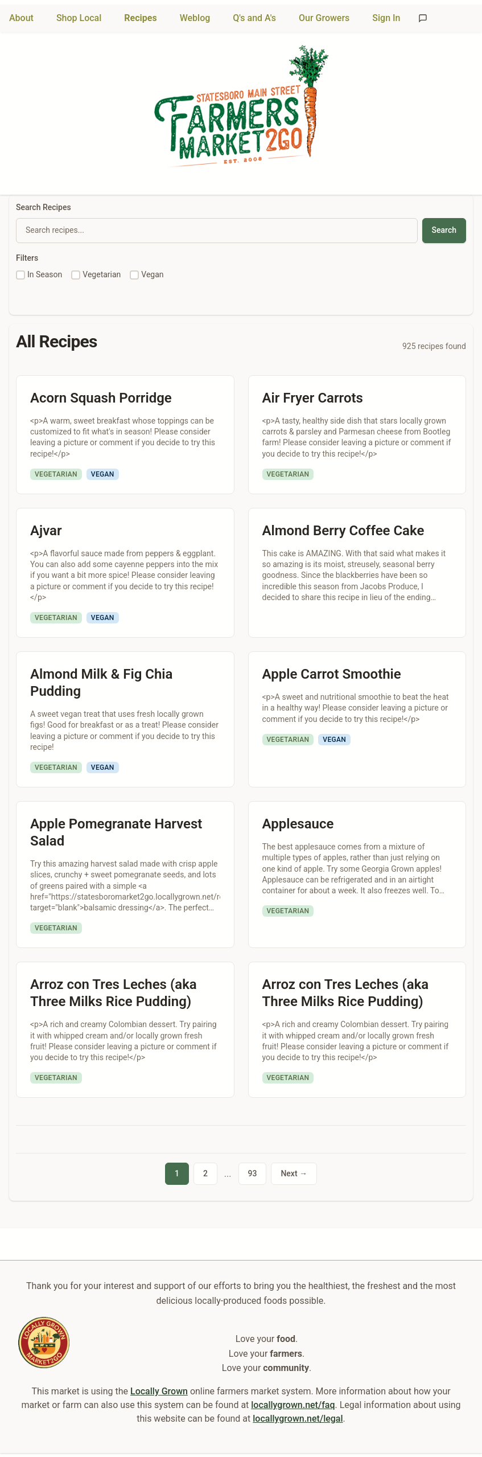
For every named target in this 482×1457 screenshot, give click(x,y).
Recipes (140, 18)
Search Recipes (43, 207)
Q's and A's (254, 18)
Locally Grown (159, 1390)
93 (252, 1173)
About (21, 18)
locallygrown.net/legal (298, 1418)
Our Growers (324, 18)
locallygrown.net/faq (293, 1404)
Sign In (386, 18)
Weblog (195, 18)
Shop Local (78, 18)
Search (444, 230)
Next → (294, 1173)
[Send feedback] (423, 18)
